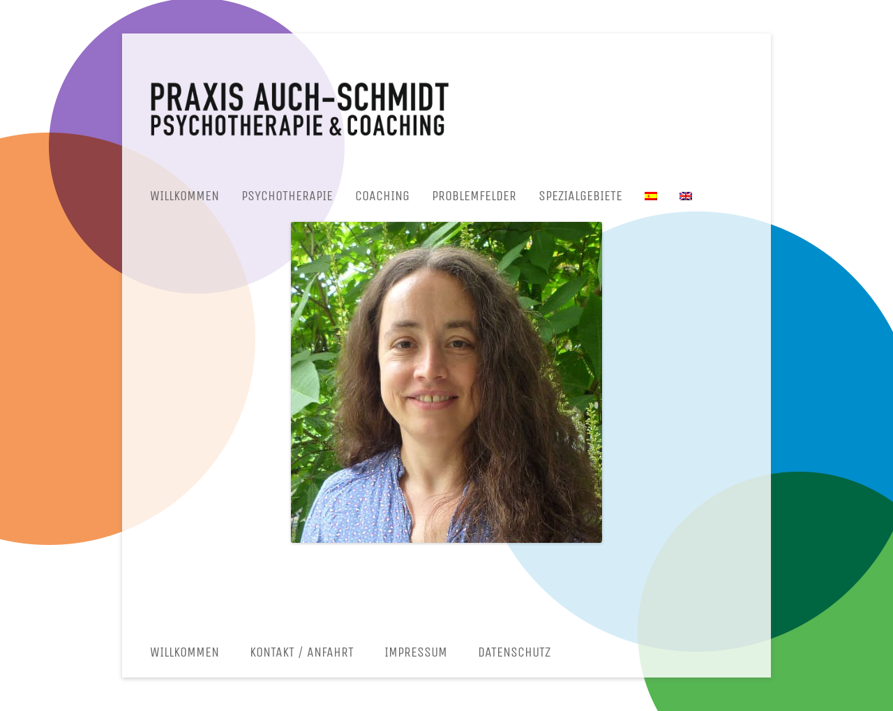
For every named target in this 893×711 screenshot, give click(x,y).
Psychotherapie (287, 196)
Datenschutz (514, 652)
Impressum (415, 652)
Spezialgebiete (580, 196)
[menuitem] (651, 196)
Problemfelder (474, 196)
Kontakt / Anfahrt (302, 652)
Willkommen (184, 196)
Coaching (382, 196)
